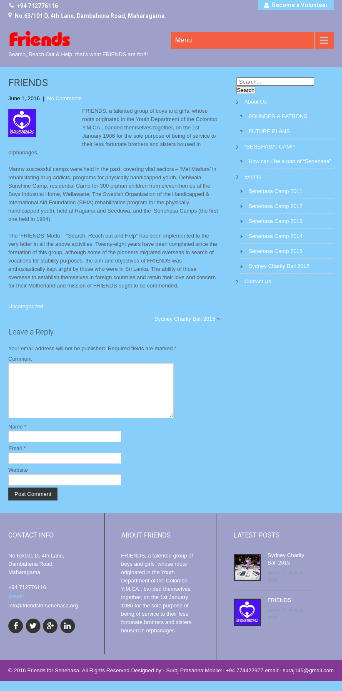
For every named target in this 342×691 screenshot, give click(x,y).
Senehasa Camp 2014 (275, 236)
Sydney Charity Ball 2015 (185, 319)
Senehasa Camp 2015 (275, 251)
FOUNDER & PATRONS (278, 116)
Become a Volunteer (300, 5)
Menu (183, 40)
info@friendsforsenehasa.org (43, 615)
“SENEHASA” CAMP (270, 147)
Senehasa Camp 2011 (275, 191)
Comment (20, 359)
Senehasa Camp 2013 (275, 221)
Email (16, 458)
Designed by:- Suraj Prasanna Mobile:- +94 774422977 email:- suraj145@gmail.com (232, 680)
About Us (256, 102)
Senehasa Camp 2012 (275, 206)
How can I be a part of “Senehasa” (290, 161)
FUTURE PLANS (269, 131)
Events (253, 176)
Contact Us (258, 281)
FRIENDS (279, 610)
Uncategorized (25, 306)
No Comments (64, 98)
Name (17, 436)
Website (18, 480)
